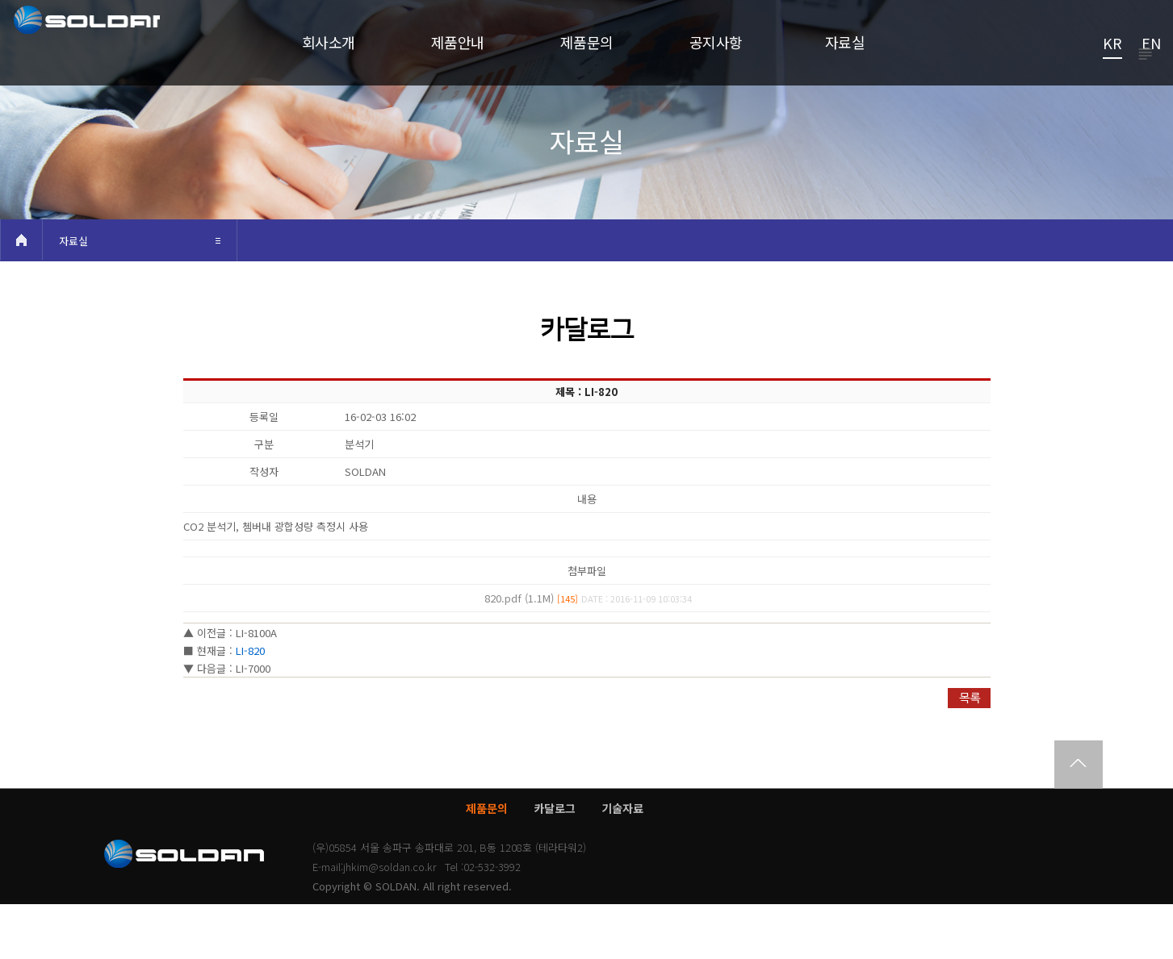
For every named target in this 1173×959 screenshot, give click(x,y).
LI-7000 (253, 723)
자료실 (73, 295)
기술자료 (622, 863)
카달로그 (555, 863)
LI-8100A (256, 687)
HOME (21, 294)
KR (1112, 44)
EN (1151, 44)
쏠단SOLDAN (116, 53)
